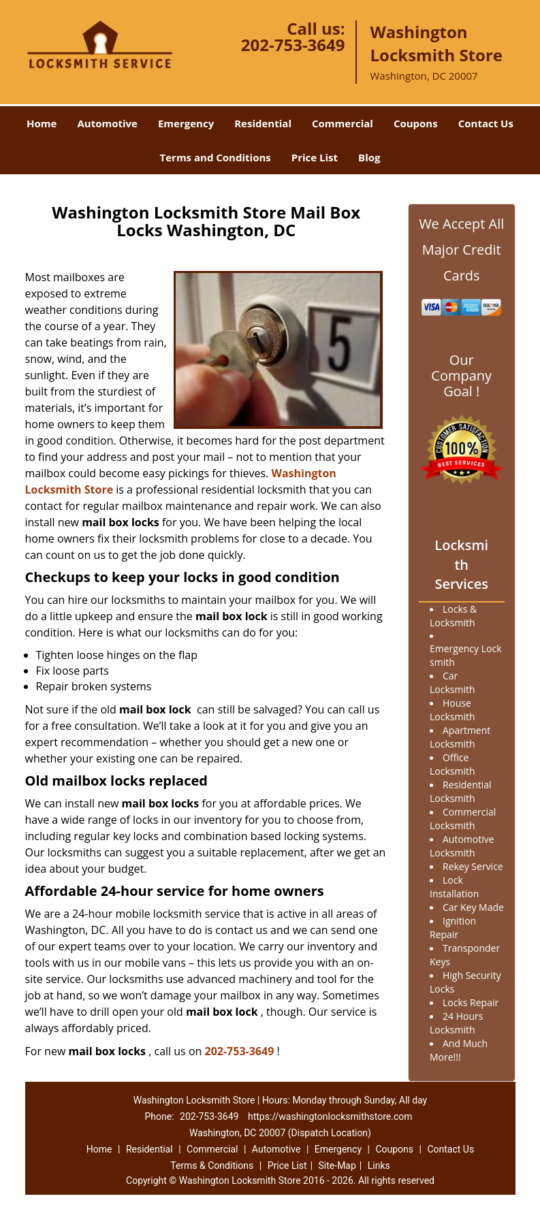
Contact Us (485, 123)
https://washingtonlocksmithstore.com (330, 1116)
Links (379, 1165)
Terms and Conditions (215, 157)
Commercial (342, 123)
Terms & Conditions (211, 1165)
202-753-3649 (293, 44)
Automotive (107, 123)
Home (42, 123)
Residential (262, 123)
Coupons (416, 123)
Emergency (186, 123)
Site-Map (337, 1165)
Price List (314, 157)
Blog (369, 157)
